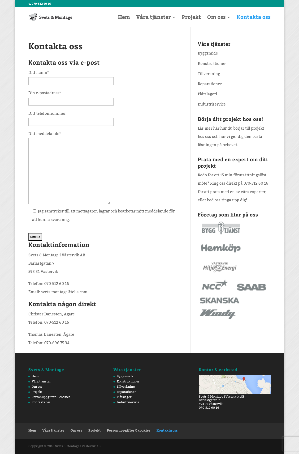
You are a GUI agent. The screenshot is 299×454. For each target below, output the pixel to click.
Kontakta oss (254, 19)
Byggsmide (208, 53)
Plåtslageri (207, 94)
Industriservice (212, 104)
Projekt (191, 19)
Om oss (216, 19)
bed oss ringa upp (223, 200)
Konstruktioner (212, 64)
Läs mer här (208, 128)
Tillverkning (209, 74)
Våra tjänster (153, 19)
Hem (124, 19)
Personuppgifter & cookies (51, 397)
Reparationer (210, 84)
